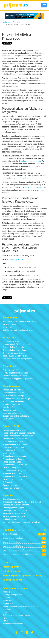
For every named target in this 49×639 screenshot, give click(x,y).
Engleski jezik (8, 603)
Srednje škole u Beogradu (13, 347)
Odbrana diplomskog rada (13, 393)
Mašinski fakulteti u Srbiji (13, 441)
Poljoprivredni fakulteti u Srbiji (15, 444)
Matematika (7, 600)
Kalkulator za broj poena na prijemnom (18, 378)
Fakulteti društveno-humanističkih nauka (19, 433)
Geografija (7, 597)
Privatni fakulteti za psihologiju (15, 456)
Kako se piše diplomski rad (13, 390)
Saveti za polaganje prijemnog (15, 376)
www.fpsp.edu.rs (16, 259)
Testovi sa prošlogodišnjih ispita (15, 373)
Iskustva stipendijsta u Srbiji (14, 516)
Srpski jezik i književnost (12, 595)
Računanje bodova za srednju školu (17, 359)
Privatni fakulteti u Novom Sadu (15, 465)
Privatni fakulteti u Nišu (12, 473)
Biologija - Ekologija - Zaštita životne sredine (21, 606)
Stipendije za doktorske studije (15, 510)
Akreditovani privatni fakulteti (14, 430)
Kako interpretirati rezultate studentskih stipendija (22, 502)
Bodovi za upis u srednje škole (15, 356)
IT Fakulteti (7, 482)
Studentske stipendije (11, 499)
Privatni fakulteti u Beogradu (14, 459)
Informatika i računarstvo (13, 624)
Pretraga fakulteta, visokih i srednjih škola (19, 321)
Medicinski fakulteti (10, 453)
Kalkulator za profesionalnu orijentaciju (18, 330)
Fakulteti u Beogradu (11, 467)
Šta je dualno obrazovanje (13, 395)
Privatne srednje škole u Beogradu (17, 344)
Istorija (5, 612)
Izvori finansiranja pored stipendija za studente (21, 522)
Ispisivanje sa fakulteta (12, 413)
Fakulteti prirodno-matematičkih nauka (18, 436)
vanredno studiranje (33, 187)
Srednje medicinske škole (13, 353)
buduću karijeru (22, 178)
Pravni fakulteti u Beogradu (14, 450)
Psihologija (7, 592)
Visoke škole (8, 327)
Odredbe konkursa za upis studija (16, 398)
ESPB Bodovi (8, 419)
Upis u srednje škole (11, 341)
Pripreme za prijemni (11, 370)
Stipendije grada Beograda (13, 507)
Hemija (5, 621)
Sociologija (7, 609)
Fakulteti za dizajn (10, 485)
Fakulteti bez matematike (13, 479)
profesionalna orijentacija (31, 161)
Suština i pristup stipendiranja (15, 519)
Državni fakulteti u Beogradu (14, 470)
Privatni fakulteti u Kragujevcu (15, 476)
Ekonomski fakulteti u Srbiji (13, 447)
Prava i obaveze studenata (13, 401)
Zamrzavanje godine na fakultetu (16, 416)
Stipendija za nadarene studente (16, 505)
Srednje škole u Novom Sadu (14, 350)
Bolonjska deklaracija (11, 404)
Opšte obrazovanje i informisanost (16, 615)
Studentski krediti (10, 410)
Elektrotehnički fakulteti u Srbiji (15, 438)
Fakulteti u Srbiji (9, 324)
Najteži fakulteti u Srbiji (12, 462)
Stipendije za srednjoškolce (14, 513)
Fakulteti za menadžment (13, 488)
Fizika (5, 618)
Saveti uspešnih (9, 407)
